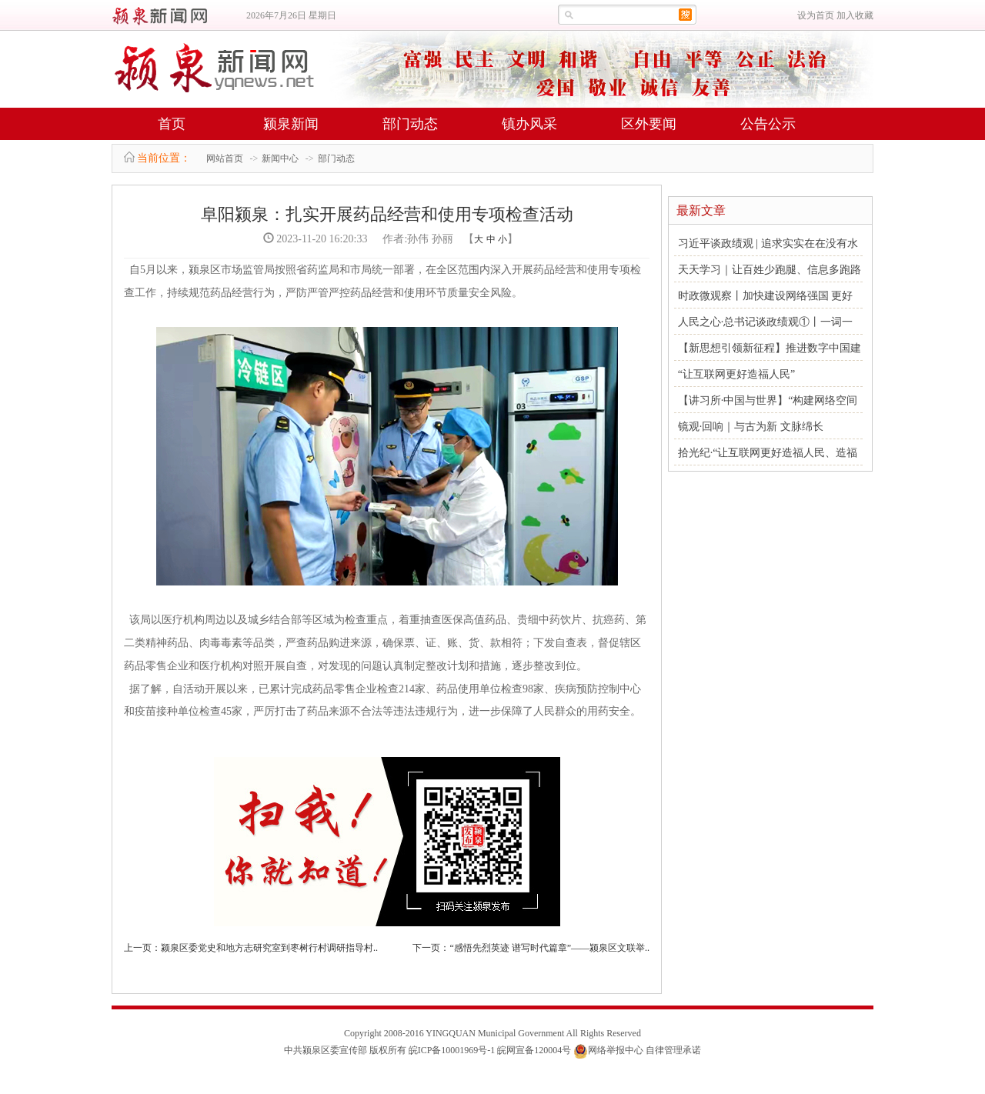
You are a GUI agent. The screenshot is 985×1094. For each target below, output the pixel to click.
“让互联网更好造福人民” (736, 374)
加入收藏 (854, 15)
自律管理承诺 (673, 1050)
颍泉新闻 (291, 124)
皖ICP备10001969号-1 (452, 1050)
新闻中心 (280, 158)
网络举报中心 (615, 1050)
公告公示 (768, 124)
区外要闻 (648, 124)
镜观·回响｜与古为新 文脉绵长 (750, 426)
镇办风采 (529, 124)
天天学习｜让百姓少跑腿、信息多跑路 (769, 269)
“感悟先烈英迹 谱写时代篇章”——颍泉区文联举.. (549, 947)
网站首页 (224, 158)
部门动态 (410, 124)
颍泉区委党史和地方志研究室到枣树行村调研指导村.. (269, 947)
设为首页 (815, 15)
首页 (171, 124)
